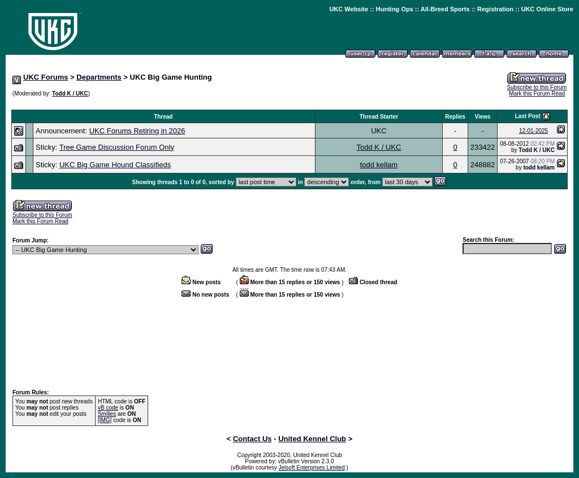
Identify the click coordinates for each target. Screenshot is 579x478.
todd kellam (378, 164)
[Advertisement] (289, 103)
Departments (98, 77)
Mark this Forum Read (537, 93)
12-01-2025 (533, 131)
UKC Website (348, 9)
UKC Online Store (547, 9)
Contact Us (252, 438)
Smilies (107, 414)
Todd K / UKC (70, 93)
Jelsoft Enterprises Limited (312, 467)
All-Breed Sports (445, 9)
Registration (495, 9)
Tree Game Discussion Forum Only (116, 147)
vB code (108, 408)
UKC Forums (45, 77)
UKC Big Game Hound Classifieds (115, 164)
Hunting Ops (394, 9)
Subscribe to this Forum (537, 87)
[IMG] (104, 420)
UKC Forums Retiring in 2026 (137, 131)
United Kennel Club (312, 438)
